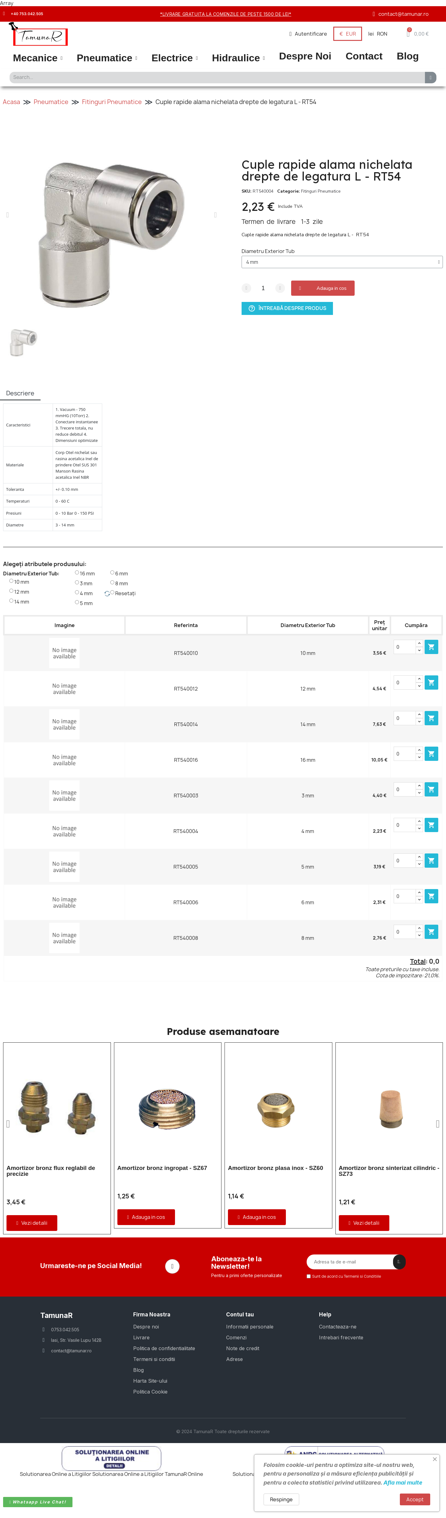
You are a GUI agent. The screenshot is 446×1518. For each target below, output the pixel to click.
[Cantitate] (263, 288)
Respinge (281, 1499)
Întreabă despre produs (287, 308)
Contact (364, 56)
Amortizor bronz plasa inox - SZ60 (275, 1168)
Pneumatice (107, 58)
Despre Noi (305, 56)
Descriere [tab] (20, 393)
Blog (408, 56)
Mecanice (38, 58)
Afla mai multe (402, 1482)
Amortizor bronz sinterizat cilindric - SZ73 (389, 1171)
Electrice (174, 58)
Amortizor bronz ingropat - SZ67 (162, 1168)
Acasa (11, 102)
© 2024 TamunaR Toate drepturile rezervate (223, 1453)
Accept (415, 1499)
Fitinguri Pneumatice (112, 102)
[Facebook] (172, 1288)
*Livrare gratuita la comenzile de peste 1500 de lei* (225, 14)
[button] (417, 34)
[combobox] (215, 77)
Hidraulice (238, 58)
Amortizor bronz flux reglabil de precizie (51, 1171)
